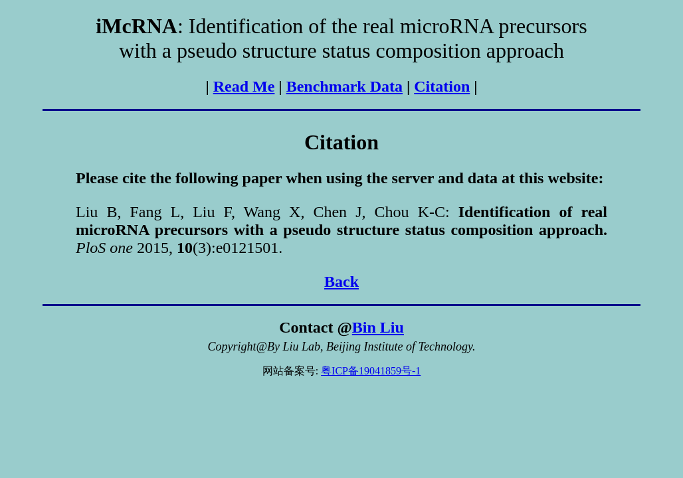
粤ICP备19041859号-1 (371, 370)
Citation (442, 86)
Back (341, 281)
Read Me (244, 86)
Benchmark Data (344, 86)
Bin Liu (378, 327)
